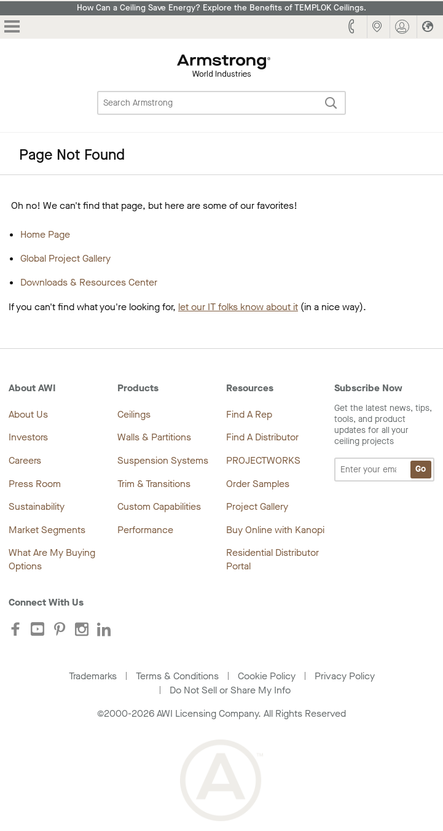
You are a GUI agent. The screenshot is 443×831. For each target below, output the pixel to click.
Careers (25, 460)
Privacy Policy (345, 675)
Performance (145, 529)
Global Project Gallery (65, 258)
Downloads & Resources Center (88, 282)
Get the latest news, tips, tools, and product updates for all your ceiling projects (384, 442)
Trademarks (93, 675)
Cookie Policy (267, 675)
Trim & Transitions (153, 483)
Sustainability (37, 506)
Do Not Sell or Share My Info (230, 690)
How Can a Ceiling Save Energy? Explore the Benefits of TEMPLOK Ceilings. (221, 8)
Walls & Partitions (154, 437)
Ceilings (134, 414)
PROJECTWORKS (263, 460)
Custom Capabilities (159, 506)
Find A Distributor (262, 437)
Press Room (35, 483)
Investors (28, 437)
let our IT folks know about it (238, 306)
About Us (28, 414)
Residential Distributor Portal (272, 559)
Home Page (45, 234)
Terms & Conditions (177, 675)
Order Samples (257, 483)
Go (420, 469)
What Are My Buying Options (52, 559)
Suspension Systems (162, 460)
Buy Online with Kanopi (275, 529)
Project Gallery (257, 506)
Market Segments (47, 529)
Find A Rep (249, 414)
